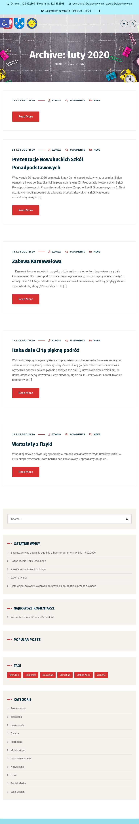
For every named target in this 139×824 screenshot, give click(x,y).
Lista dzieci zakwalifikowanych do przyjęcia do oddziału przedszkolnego (53, 581)
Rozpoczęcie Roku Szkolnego (28, 556)
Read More (25, 112)
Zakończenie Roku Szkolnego (28, 564)
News (97, 96)
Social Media (18, 778)
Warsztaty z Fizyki (34, 439)
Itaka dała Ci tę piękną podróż (49, 345)
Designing (48, 670)
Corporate (31, 670)
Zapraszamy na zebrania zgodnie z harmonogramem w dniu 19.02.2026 (53, 547)
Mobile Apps (83, 670)
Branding (14, 670)
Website (101, 670)
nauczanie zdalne (21, 753)
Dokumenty (17, 720)
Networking (17, 761)
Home (58, 64)
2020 (71, 64)
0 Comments (77, 96)
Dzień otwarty (19, 572)
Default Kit (47, 612)
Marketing (65, 670)
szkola (56, 96)
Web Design (18, 786)
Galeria (15, 728)
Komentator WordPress (25, 612)
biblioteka (16, 711)
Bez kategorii (18, 703)
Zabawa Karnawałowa (39, 256)
